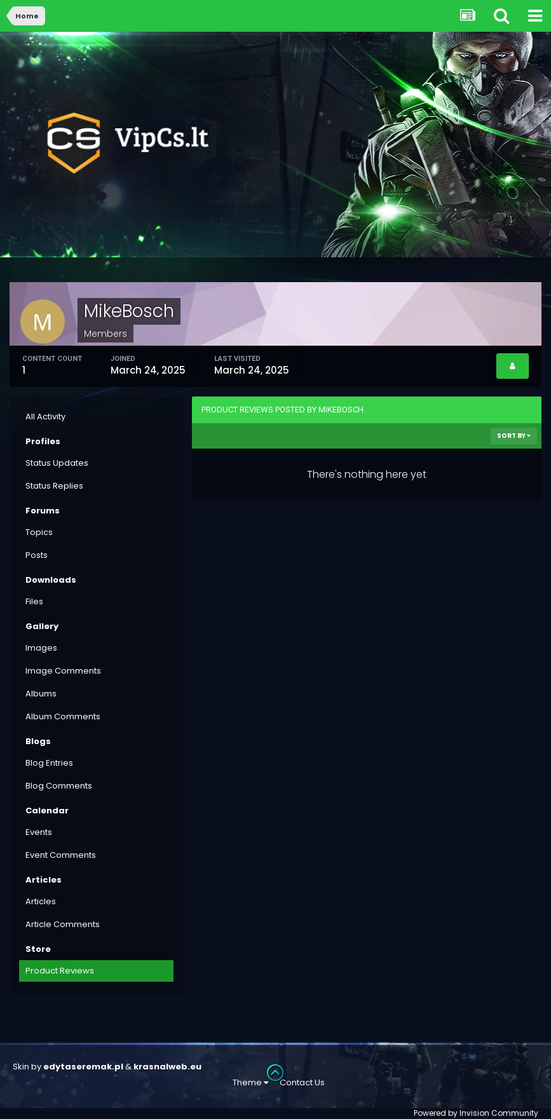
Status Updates (56, 463)
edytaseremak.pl (83, 1067)
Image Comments (63, 671)
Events (38, 832)
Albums (41, 694)
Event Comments (60, 855)
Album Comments (62, 716)
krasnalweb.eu (167, 1067)
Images (41, 648)
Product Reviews (59, 971)
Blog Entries (49, 763)
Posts (36, 555)
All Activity (45, 416)
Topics (39, 532)
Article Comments (62, 924)
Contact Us (302, 1082)
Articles (40, 901)
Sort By (514, 435)
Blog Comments (58, 786)
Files (34, 601)
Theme (250, 1082)
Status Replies (54, 486)
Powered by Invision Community (476, 1113)
